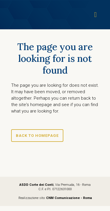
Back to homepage (37, 135)
